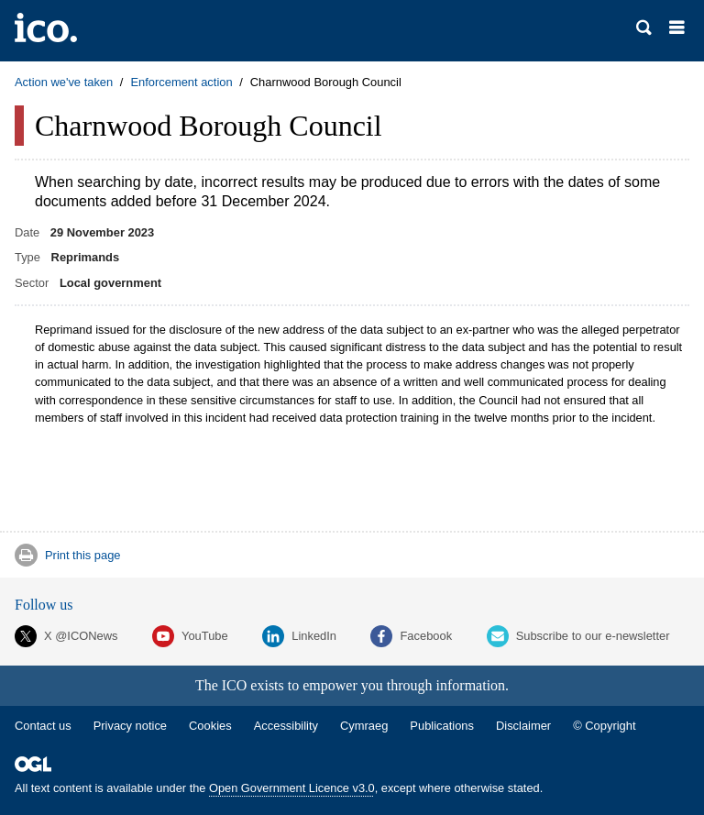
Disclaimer (523, 725)
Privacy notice (130, 725)
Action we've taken (64, 82)
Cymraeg (364, 725)
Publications (442, 725)
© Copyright (604, 725)
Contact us (43, 725)
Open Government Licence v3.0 (292, 788)
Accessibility (286, 725)
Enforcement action (181, 82)
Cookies (210, 725)
